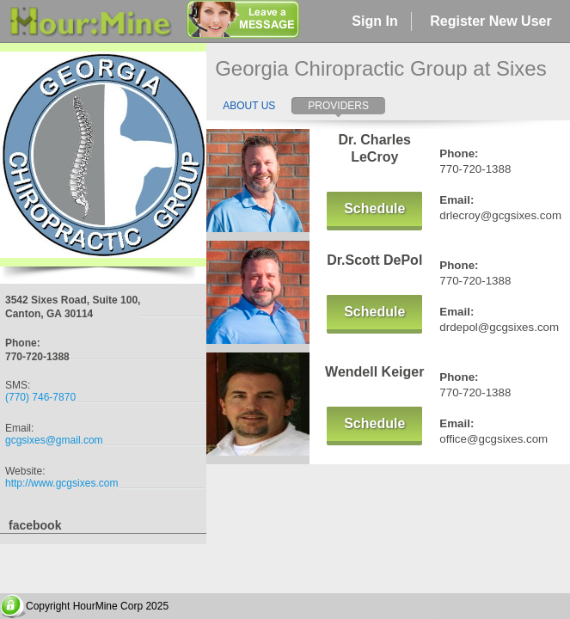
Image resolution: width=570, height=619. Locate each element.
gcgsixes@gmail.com (54, 440)
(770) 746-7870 (40, 397)
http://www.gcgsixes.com (61, 483)
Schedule (374, 208)
